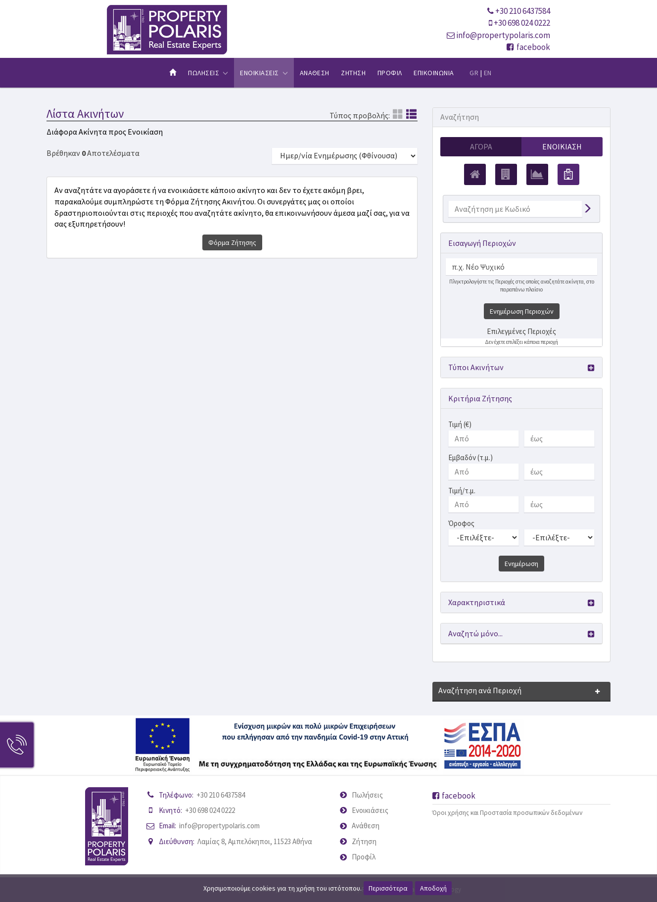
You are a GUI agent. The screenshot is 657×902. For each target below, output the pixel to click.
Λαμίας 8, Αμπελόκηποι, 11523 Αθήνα (254, 841)
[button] (521, 367)
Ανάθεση (365, 825)
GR (473, 72)
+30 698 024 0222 (522, 22)
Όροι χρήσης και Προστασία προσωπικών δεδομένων (507, 812)
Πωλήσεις (367, 795)
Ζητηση (353, 72)
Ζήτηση (364, 841)
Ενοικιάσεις (370, 810)
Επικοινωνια (434, 72)
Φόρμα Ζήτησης (232, 242)
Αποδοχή (433, 888)
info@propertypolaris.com (503, 35)
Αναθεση (314, 72)
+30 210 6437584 (522, 10)
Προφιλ (389, 72)
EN (488, 72)
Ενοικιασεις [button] (264, 72)
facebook (528, 47)
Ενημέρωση (521, 563)
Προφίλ (363, 856)
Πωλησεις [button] (208, 72)
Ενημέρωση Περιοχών (522, 311)
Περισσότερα (388, 888)
